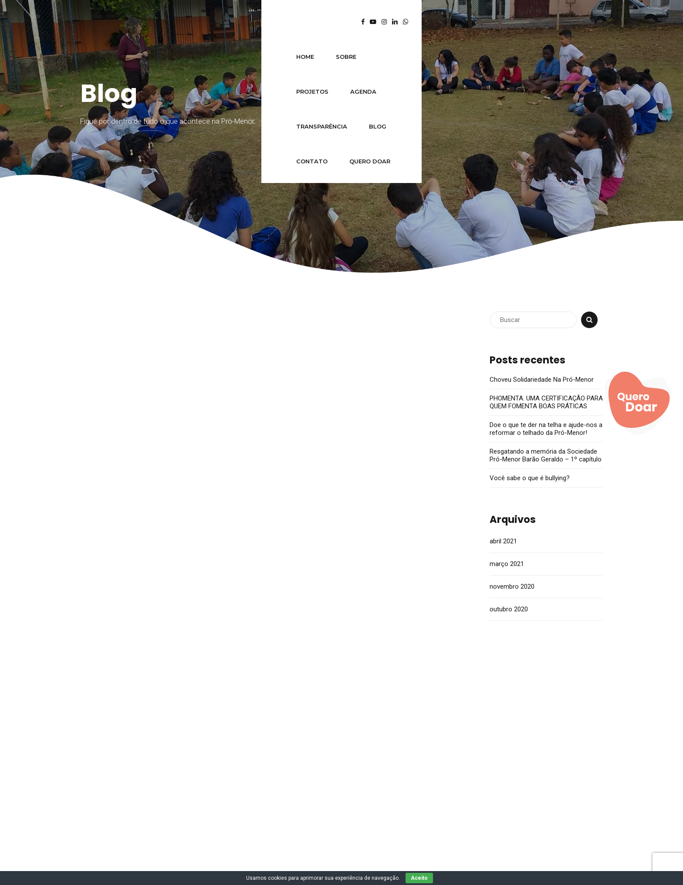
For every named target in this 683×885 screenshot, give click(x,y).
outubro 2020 (509, 609)
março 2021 (507, 564)
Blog (380, 21)
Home (124, 21)
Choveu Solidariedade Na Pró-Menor (542, 379)
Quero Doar (484, 21)
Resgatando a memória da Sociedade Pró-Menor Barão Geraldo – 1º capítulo (546, 455)
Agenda (264, 21)
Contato (426, 21)
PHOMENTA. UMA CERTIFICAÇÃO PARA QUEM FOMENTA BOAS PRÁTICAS (546, 402)
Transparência (324, 21)
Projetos (213, 21)
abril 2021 (503, 541)
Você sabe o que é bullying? (530, 478)
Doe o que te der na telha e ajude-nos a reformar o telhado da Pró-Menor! (546, 429)
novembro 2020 (512, 586)
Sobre (165, 21)
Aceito (419, 878)
